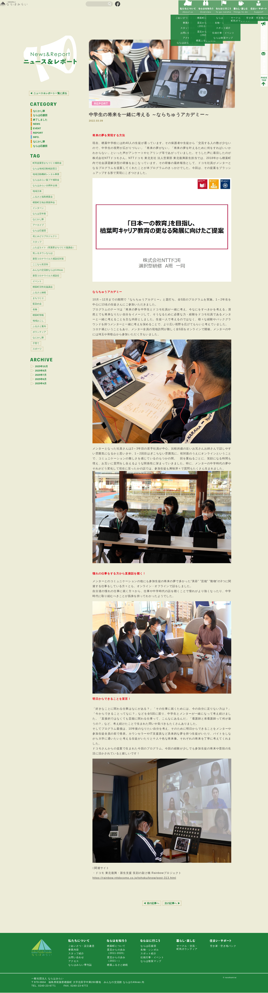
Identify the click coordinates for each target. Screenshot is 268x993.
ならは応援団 (42, 116)
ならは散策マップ (150, 961)
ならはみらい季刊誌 (80, 965)
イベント (39, 318)
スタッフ (39, 267)
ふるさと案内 (42, 373)
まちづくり (40, 339)
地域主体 (39, 205)
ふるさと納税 (42, 332)
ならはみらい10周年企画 (49, 198)
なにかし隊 (40, 111)
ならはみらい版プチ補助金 (51, 191)
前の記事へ (151, 903)
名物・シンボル (149, 950)
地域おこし (40, 366)
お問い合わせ (76, 957)
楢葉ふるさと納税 (117, 965)
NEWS (37, 126)
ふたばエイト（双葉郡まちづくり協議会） (54, 275)
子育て (37, 394)
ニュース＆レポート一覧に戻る (50, 93)
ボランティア (42, 380)
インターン (40, 226)
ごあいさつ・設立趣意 (81, 946)
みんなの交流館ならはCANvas (53, 304)
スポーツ (39, 401)
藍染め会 (39, 345)
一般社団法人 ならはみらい (22, 5)
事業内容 (73, 950)
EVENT (38, 132)
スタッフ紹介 (76, 954)
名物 (36, 352)
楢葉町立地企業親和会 (48, 219)
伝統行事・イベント (152, 957)
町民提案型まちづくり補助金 (52, 171)
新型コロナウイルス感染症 (51, 311)
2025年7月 (43, 429)
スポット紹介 (148, 954)
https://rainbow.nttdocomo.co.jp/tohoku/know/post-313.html (134, 877)
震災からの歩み (116, 952)
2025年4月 (43, 439)
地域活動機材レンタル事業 (51, 184)
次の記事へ (172, 903)
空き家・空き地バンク (223, 946)
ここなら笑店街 (43, 297)
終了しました (42, 121)
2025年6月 (43, 434)
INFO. (37, 142)
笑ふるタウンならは (46, 284)
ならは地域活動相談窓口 (49, 177)
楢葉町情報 (40, 359)
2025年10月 (44, 419)
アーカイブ (40, 246)
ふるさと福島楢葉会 (46, 212)
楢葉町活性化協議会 (46, 325)
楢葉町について (116, 946)
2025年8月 (43, 424)
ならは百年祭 (42, 232)
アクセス (73, 961)
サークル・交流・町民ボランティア (187, 948)
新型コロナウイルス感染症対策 (54, 290)
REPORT (39, 137)
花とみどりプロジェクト (49, 260)
